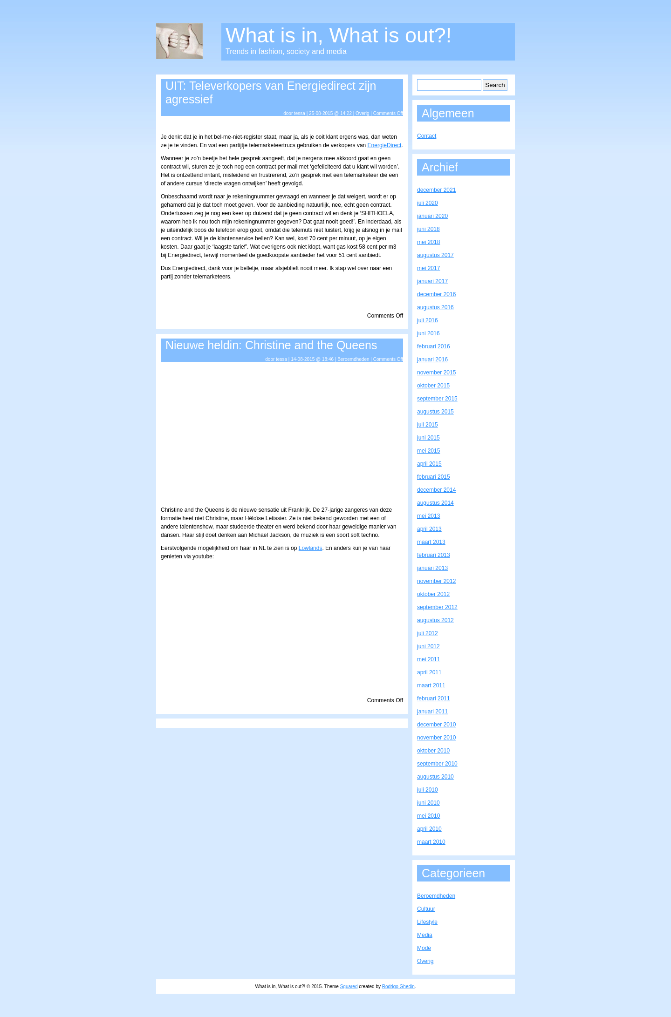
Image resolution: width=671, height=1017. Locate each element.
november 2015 (436, 372)
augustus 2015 (435, 411)
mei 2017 (428, 268)
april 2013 (429, 529)
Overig (362, 113)
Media (424, 935)
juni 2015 (428, 437)
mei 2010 (428, 816)
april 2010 (429, 829)
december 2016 (436, 294)
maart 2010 (431, 842)
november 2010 (436, 737)
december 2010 (436, 724)
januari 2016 (432, 359)
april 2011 (429, 672)
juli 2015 (427, 424)
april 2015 (429, 464)
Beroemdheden (353, 359)
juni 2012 (428, 646)
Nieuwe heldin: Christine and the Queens (271, 345)
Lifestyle (427, 922)
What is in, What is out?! (339, 35)
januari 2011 (432, 711)
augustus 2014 (435, 503)
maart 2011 (431, 685)
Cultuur (426, 909)
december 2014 (436, 490)
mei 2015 (428, 450)
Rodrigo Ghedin (398, 986)
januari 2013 (432, 568)
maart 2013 (431, 542)
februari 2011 (433, 698)
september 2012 (437, 607)
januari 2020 (432, 216)
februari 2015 (433, 477)
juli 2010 (427, 789)
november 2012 (436, 581)
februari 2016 (433, 346)
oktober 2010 (433, 750)
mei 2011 (428, 659)
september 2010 (437, 763)
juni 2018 (428, 229)
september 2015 (437, 398)
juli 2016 (427, 320)
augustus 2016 (435, 307)
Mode (424, 948)
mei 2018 (428, 242)
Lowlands (310, 548)
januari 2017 (432, 281)
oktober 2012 (433, 594)
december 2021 (436, 190)
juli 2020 (427, 203)
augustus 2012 (435, 620)
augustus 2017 (435, 255)
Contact (426, 136)
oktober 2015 (433, 385)
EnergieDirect (385, 145)
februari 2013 (433, 555)
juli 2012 (427, 633)
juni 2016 (428, 333)
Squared (349, 986)
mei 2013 (428, 516)
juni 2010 (428, 803)
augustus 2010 (435, 776)
